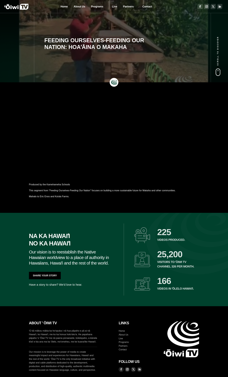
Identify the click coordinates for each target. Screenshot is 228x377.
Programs (97, 6)
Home (64, 6)
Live (114, 6)
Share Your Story (45, 275)
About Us (79, 6)
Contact (147, 6)
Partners (128, 6)
